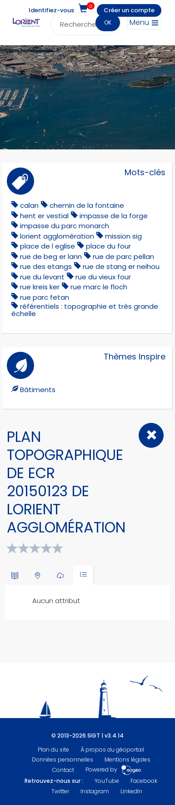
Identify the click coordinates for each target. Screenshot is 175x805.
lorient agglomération (57, 236)
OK (107, 22)
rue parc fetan (44, 297)
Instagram (94, 791)
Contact (63, 770)
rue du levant (42, 277)
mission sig (123, 236)
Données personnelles (62, 759)
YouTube (107, 781)
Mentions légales (127, 759)
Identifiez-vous (51, 10)
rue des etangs (46, 266)
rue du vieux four (103, 277)
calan (29, 205)
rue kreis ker (40, 287)
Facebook (143, 781)
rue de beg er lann (51, 256)
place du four (108, 246)
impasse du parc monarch (64, 225)
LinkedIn (131, 791)
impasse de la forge (114, 215)
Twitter (60, 791)
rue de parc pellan (123, 256)
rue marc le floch (98, 287)
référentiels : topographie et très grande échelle (84, 310)
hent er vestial (44, 215)
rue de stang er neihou (121, 266)
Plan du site (53, 749)
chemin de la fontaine (87, 205)
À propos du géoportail (112, 749)
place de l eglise (47, 246)
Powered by (113, 770)
